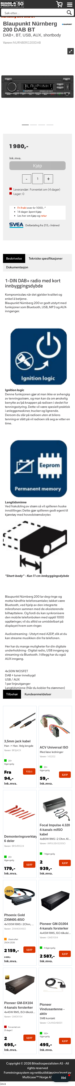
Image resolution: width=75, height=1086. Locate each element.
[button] (61, 1077)
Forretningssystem (16, 1072)
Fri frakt (21, 207)
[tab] (14, 258)
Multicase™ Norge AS (37, 1077)
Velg (29, 771)
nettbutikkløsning (46, 1072)
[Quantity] (37, 178)
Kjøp (37, 165)
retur (44, 215)
